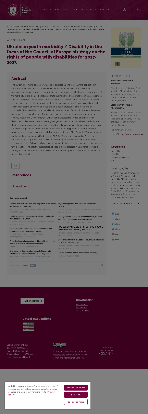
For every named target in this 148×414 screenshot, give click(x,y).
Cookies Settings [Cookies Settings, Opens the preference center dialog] (76, 402)
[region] (47, 395)
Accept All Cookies (76, 388)
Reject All (76, 395)
